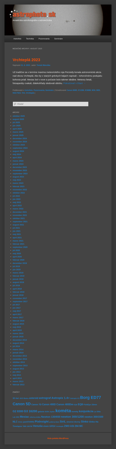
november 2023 (20, 170)
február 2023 (18, 186)
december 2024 (20, 138)
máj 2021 (17, 234)
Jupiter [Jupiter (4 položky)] (52, 412)
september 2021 (20, 221)
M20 (98, 90)
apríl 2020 (17, 257)
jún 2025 (17, 125)
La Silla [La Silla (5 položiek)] (97, 412)
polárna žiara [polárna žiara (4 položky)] (54, 422)
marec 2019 (18, 273)
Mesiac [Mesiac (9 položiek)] (24, 416)
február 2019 (18, 276)
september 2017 (20, 301)
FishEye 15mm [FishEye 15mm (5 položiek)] (90, 405)
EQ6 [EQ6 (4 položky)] (75, 405)
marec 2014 (18, 349)
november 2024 (20, 141)
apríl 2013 (17, 378)
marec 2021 (18, 241)
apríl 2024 (17, 157)
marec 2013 (18, 381)
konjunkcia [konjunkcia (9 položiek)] (86, 411)
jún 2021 (17, 231)
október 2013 (19, 362)
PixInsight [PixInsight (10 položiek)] (41, 421)
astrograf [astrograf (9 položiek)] (45, 397)
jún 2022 (17, 199)
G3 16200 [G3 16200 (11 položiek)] (30, 411)
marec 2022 (18, 209)
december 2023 (20, 167)
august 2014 (18, 343)
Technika (30, 39)
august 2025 (18, 119)
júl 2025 (16, 122)
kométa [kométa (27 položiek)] (63, 410)
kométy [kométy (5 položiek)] (75, 412)
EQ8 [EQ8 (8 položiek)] (80, 404)
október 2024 (19, 145)
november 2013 (20, 359)
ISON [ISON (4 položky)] (47, 412)
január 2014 (18, 353)
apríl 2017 (17, 314)
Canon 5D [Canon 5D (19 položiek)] (22, 404)
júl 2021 (16, 228)
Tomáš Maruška (43, 65)
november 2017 (20, 298)
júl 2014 (16, 346)
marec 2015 (18, 333)
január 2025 (18, 135)
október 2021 (19, 218)
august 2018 (18, 282)
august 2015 (18, 324)
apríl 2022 (17, 205)
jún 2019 (17, 269)
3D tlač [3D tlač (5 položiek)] (16, 398)
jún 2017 (17, 308)
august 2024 (18, 151)
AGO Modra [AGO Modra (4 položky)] (23, 398)
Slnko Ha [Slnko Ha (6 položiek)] (93, 422)
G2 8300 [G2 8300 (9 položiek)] (18, 411)
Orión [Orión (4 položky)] (20, 422)
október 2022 (19, 193)
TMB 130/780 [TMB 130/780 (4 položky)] (27, 426)
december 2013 (20, 356)
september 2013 (20, 365)
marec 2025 (18, 132)
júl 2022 (16, 196)
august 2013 (18, 369)
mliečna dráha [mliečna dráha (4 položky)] (35, 417)
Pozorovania (44, 39)
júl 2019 (16, 266)
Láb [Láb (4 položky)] (14, 417)
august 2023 (18, 177)
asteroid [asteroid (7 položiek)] (33, 398)
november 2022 (20, 189)
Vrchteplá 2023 (26, 60)
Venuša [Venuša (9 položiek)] (37, 426)
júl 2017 (16, 305)
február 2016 (18, 321)
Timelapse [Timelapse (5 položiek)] (17, 426)
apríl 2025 (17, 129)
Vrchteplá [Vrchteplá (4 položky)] (59, 426)
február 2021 (18, 244)
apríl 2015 (17, 330)
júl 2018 (16, 285)
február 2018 (18, 292)
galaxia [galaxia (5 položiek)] (41, 412)
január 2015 (18, 336)
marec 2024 (18, 161)
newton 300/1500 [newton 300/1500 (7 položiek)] (93, 417)
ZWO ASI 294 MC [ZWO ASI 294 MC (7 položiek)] (73, 426)
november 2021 (20, 215)
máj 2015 (17, 327)
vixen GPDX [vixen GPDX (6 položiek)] (49, 426)
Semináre (58, 39)
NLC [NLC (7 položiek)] (15, 421)
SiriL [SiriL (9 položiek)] (63, 421)
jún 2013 (17, 372)
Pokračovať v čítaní (74, 83)
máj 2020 (17, 253)
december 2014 (20, 340)
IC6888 (88, 90)
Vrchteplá (30, 93)
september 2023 (20, 173)
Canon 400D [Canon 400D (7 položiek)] (49, 404)
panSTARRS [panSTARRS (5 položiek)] (28, 422)
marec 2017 (18, 317)
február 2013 (18, 384)
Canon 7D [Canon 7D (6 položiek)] (36, 404)
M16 (93, 90)
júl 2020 (16, 250)
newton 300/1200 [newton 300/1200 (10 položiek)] (72, 416)
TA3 (23, 93)
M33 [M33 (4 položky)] (17, 417)
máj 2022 (17, 202)
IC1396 (81, 90)
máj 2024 (17, 154)
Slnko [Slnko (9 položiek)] (84, 421)
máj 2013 (17, 375)
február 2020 (18, 260)
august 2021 (18, 225)
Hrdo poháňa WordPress (58, 438)
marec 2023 (18, 183)
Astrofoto (17, 39)
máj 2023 (17, 180)
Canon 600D (72, 90)
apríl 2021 (17, 237)
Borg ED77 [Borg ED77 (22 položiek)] (90, 397)
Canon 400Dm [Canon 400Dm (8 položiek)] (64, 404)
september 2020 (20, 247)
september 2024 (20, 148)
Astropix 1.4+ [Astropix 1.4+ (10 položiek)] (61, 397)
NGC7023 (17, 93)
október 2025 (19, 116)
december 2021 (20, 212)
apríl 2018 (17, 289)
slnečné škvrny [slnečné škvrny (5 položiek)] (73, 422)
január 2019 (18, 279)
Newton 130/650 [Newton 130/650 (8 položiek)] (50, 416)
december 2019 (20, 263)
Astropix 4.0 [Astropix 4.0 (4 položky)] (74, 398)
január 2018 (18, 295)
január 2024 (18, 164)
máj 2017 (17, 311)
